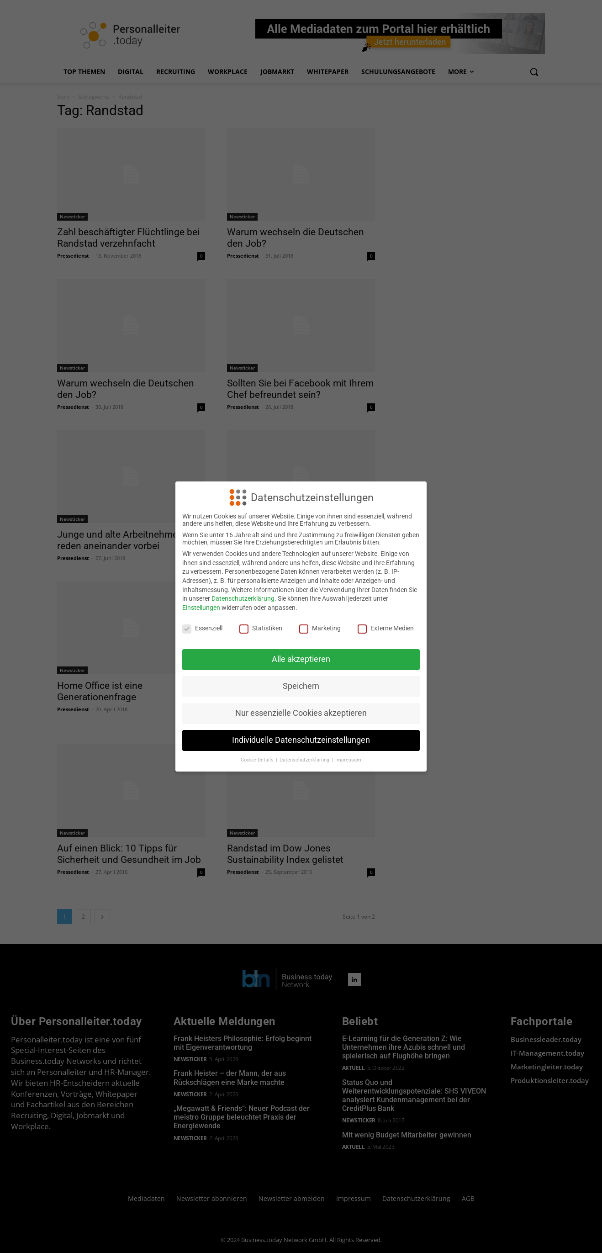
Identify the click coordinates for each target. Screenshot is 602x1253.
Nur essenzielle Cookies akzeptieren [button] (301, 713)
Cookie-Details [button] (258, 760)
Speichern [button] (301, 686)
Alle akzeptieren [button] (301, 659)
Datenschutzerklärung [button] (305, 760)
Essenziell (202, 628)
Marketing (320, 628)
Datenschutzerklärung (243, 598)
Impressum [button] (348, 760)
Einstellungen (201, 607)
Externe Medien (386, 628)
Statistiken (260, 628)
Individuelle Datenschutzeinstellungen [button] (301, 740)
